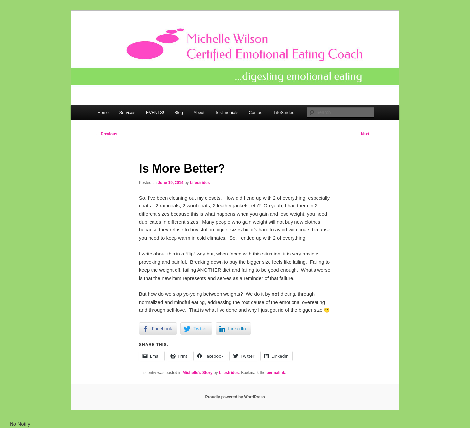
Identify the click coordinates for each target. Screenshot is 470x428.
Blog (179, 112)
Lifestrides (200, 182)
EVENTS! (155, 112)
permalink (276, 372)
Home (103, 112)
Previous (106, 134)
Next (367, 134)
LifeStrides (284, 112)
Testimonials (227, 112)
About (198, 112)
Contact (256, 112)
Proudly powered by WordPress (235, 397)
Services (127, 112)
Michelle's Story (198, 372)
